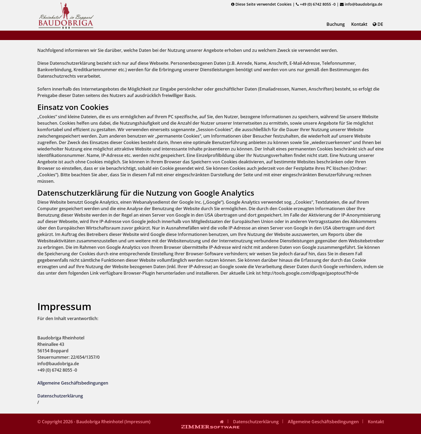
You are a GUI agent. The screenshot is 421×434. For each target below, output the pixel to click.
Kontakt (359, 24)
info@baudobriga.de (361, 4)
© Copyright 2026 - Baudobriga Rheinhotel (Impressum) (93, 422)
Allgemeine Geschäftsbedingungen (72, 383)
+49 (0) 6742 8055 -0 (316, 4)
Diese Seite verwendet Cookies (261, 4)
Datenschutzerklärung (60, 396)
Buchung (335, 24)
